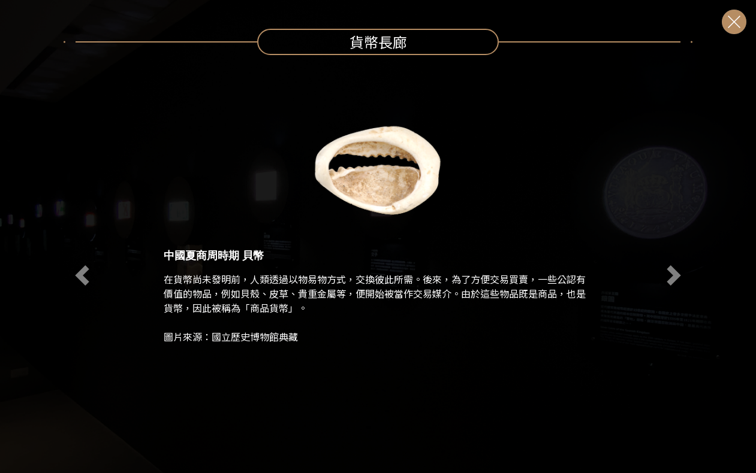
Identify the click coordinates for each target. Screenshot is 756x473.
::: (12, 62)
